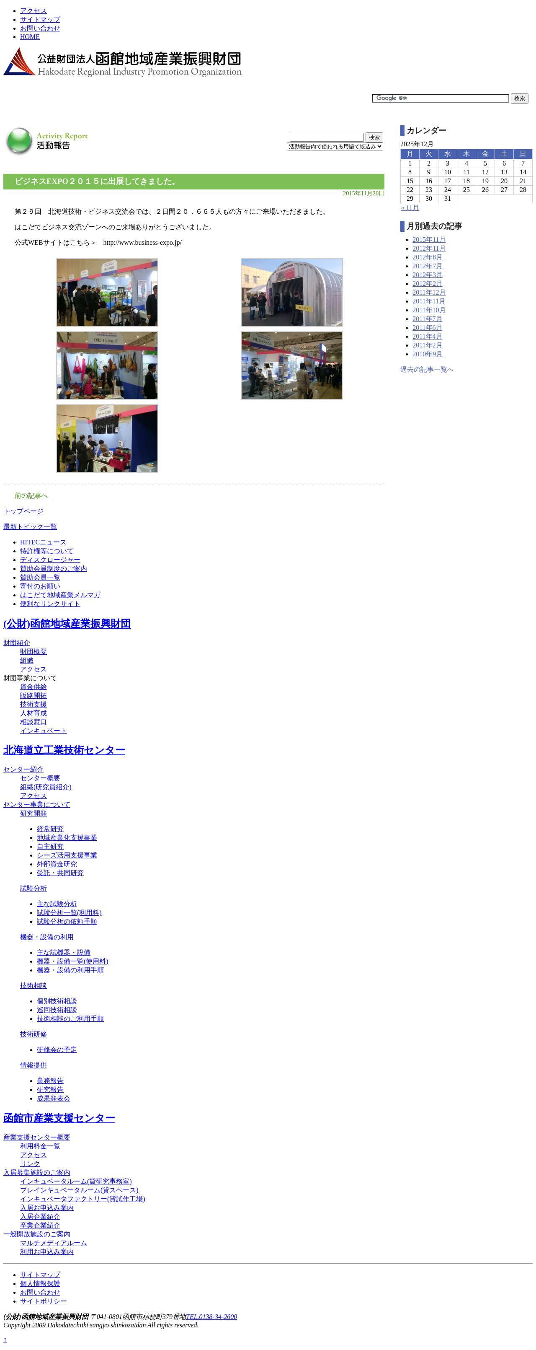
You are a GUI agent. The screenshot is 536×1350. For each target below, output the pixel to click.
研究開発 (33, 813)
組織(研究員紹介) (46, 786)
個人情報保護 (40, 1283)
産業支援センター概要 (36, 1137)
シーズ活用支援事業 (67, 855)
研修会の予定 (57, 1049)
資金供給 (33, 686)
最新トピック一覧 (30, 526)
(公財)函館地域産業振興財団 (67, 623)
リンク (30, 1163)
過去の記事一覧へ (427, 369)
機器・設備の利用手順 (70, 970)
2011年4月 (427, 336)
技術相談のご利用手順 (70, 1018)
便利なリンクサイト (50, 603)
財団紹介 (16, 642)
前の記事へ (31, 495)
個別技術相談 (57, 1001)
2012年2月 (427, 283)
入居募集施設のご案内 (36, 1172)
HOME (30, 36)
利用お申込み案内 (47, 1251)
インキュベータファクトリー (82, 1198)
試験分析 (33, 888)
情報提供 (33, 1065)
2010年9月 (427, 354)
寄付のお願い (40, 586)
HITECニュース (43, 542)
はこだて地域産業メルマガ (60, 595)
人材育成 (33, 713)
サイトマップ (40, 19)
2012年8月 (427, 257)
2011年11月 (429, 301)
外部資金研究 (57, 864)
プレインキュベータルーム (79, 1190)
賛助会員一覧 (40, 577)
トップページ (23, 511)
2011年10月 (429, 310)
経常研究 (50, 828)
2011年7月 (427, 318)
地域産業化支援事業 (67, 837)
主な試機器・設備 (63, 952)
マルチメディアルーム (53, 1242)
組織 (27, 660)
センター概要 (40, 778)
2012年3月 (427, 274)
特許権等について (47, 551)
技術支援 (33, 704)
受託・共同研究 (60, 872)
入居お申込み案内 (47, 1207)
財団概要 (33, 651)
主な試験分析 (57, 903)
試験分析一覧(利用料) (69, 912)
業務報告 (50, 1080)
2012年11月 (429, 248)
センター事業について (36, 804)
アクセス (33, 10)
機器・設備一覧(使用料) (72, 961)
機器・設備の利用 (47, 937)
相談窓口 (33, 722)
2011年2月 (427, 345)
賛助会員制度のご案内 (53, 568)
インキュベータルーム (76, 1181)
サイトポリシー (43, 1301)
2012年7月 (427, 265)
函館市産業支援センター (59, 1118)
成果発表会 (53, 1098)
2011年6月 (427, 327)
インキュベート (43, 730)
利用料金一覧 (40, 1146)
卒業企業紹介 (40, 1225)
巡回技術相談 (57, 1009)
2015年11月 (429, 239)
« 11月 (410, 207)
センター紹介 (23, 769)
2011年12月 (429, 292)
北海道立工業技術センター (64, 750)
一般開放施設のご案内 (36, 1234)
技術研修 (33, 1034)
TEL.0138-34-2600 (211, 1316)
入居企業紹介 (40, 1216)
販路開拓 (33, 695)
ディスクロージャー (50, 559)
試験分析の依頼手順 (67, 921)
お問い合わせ (40, 28)
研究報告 (50, 1089)
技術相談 (33, 985)
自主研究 (50, 846)
